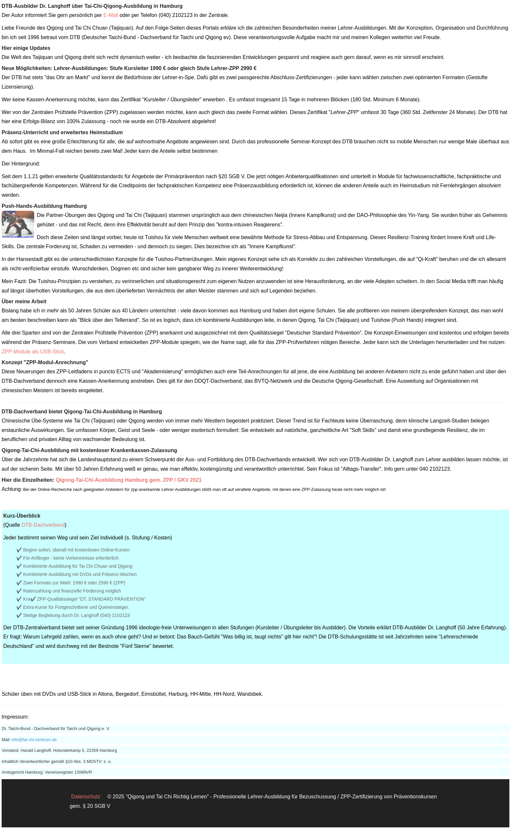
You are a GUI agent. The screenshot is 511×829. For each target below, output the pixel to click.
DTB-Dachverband (43, 525)
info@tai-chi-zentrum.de (34, 739)
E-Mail (110, 15)
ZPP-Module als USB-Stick (33, 351)
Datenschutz (85, 796)
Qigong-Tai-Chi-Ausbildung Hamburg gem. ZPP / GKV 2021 (128, 480)
